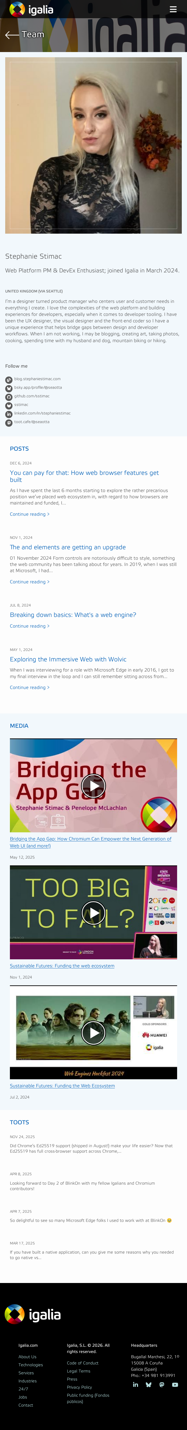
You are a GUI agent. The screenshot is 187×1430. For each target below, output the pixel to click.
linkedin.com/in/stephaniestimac (42, 413)
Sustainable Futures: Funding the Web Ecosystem (62, 1086)
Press (72, 1379)
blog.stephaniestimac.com (37, 379)
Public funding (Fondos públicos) (88, 1398)
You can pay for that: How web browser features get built (84, 476)
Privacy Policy (79, 1387)
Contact (25, 1405)
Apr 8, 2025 (21, 1174)
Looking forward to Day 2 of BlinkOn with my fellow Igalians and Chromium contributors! (82, 1186)
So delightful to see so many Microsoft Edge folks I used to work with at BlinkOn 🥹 (91, 1220)
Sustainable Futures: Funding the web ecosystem (62, 966)
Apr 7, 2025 (21, 1212)
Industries (27, 1381)
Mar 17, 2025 (22, 1243)
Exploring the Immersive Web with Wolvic (68, 659)
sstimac (21, 405)
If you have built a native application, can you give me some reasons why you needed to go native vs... (92, 1255)
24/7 (23, 1389)
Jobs (22, 1397)
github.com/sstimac (31, 396)
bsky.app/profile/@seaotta (38, 388)
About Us (27, 1357)
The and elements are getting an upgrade (68, 547)
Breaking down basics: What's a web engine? (73, 614)
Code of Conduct (82, 1363)
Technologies (30, 1365)
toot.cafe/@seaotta (31, 422)
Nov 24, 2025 (22, 1137)
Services (26, 1373)
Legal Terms (78, 1371)
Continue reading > (30, 514)
